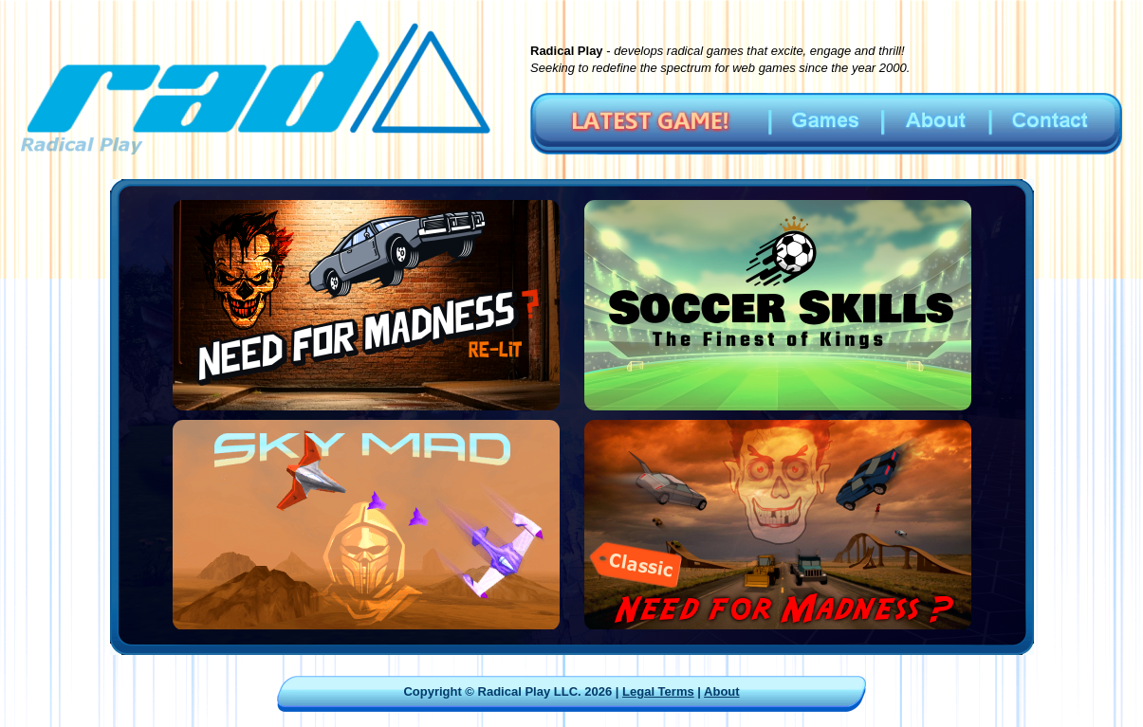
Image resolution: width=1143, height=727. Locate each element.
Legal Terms (658, 691)
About (722, 691)
